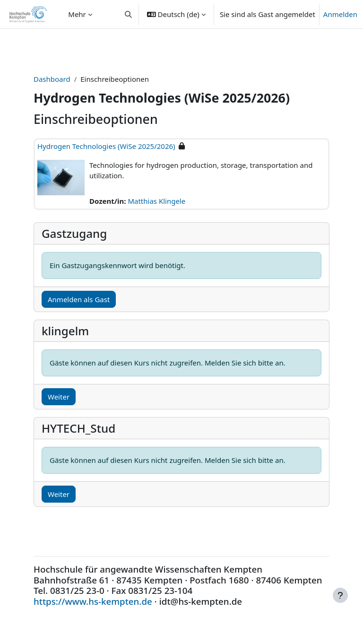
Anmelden (340, 14)
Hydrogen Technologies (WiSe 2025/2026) (106, 146)
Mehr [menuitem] (77, 14)
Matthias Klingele (156, 201)
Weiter (58, 396)
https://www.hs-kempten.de (93, 601)
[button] (128, 14)
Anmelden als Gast (79, 299)
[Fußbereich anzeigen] (340, 595)
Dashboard (52, 79)
